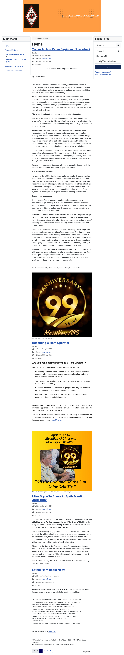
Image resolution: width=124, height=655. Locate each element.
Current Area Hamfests (13, 71)
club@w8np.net (58, 420)
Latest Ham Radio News (48, 570)
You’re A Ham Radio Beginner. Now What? (61, 49)
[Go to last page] (51, 651)
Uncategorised (46, 58)
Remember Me (102, 56)
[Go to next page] (47, 651)
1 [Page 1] (40, 651)
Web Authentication (108, 61)
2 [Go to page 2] (44, 651)
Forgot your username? (103, 74)
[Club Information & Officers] (6, 56)
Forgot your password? (103, 72)
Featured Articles (11, 50)
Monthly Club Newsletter (14, 66)
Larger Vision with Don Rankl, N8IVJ (16, 61)
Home (7, 46)
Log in (108, 67)
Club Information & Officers (15, 54)
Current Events (46, 509)
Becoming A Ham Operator (50, 343)
